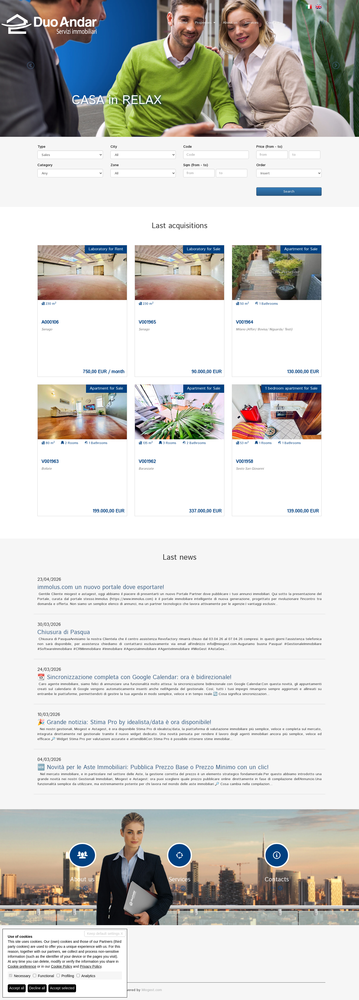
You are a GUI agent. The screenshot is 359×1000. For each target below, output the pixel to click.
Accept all (16, 988)
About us (230, 22)
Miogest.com (152, 990)
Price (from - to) (269, 146)
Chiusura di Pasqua (63, 632)
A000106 (50, 322)
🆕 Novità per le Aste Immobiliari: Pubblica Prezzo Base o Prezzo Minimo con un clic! (153, 767)
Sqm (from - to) (195, 165)
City (113, 146)
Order (261, 165)
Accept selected (62, 988)
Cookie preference (22, 966)
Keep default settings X (105, 934)
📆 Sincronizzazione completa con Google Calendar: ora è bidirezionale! (134, 677)
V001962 (147, 461)
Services (251, 22)
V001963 (50, 461)
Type (41, 146)
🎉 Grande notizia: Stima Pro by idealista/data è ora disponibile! (124, 722)
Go (82, 887)
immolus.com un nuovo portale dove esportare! (100, 587)
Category (44, 165)
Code (187, 146)
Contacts (273, 22)
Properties (205, 22)
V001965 (147, 322)
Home (183, 22)
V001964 (244, 322)
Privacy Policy (90, 966)
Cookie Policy (61, 966)
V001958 (244, 461)
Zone (114, 165)
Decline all (37, 988)
